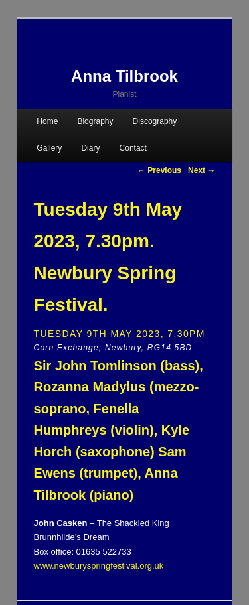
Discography (155, 121)
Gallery (49, 148)
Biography (95, 121)
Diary (90, 148)
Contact (133, 148)
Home (47, 121)
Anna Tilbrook (124, 76)
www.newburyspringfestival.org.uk (99, 566)
